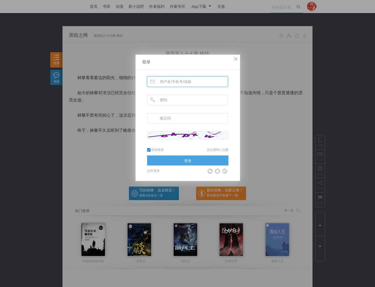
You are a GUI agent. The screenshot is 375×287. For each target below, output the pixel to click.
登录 (146, 62)
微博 (224, 171)
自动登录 (155, 150)
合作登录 (153, 171)
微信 (210, 171)
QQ (217, 171)
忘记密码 (213, 150)
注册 (225, 150)
